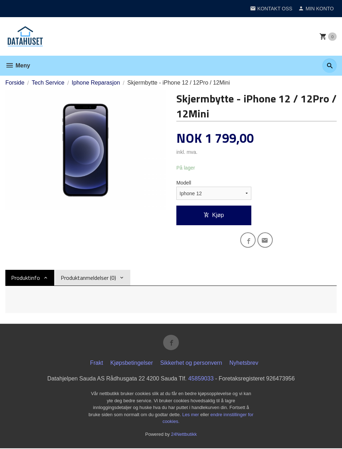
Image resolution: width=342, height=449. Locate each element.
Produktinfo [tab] (25, 278)
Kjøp (213, 215)
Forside (14, 83)
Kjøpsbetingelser (131, 363)
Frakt (96, 363)
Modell (183, 183)
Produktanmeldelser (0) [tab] (88, 278)
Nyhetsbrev (244, 363)
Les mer (191, 415)
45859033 (200, 379)
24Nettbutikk (184, 435)
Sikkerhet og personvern (191, 363)
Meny (17, 65)
